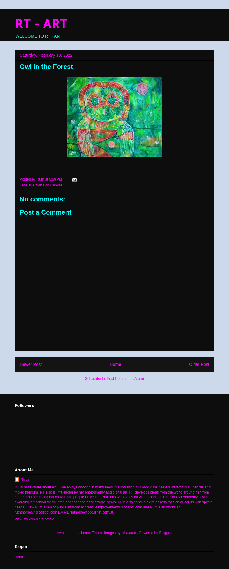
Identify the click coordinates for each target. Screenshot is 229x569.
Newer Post (31, 364)
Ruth (25, 479)
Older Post (199, 364)
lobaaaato (129, 533)
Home (115, 364)
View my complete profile (34, 519)
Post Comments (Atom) (125, 379)
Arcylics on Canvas (47, 185)
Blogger (165, 533)
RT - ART (41, 23)
